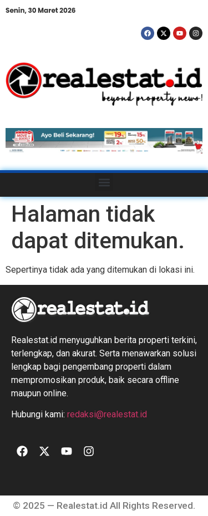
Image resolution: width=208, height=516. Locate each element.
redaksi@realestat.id (107, 414)
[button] (104, 182)
